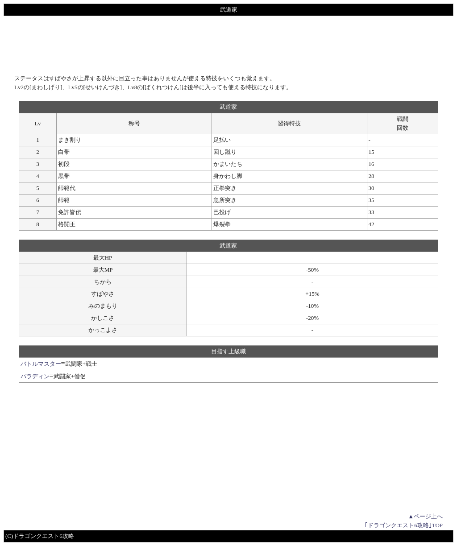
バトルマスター (41, 363)
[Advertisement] (228, 45)
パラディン (35, 376)
